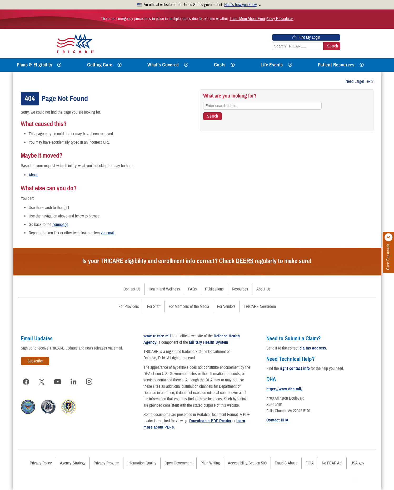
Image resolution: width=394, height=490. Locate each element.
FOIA (310, 463)
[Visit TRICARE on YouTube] (57, 381)
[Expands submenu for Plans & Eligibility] (59, 65)
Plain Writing (210, 463)
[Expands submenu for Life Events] (290, 65)
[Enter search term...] (262, 106)
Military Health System (208, 342)
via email (107, 233)
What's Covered (163, 65)
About (33, 175)
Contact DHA (277, 420)
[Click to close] (389, 237)
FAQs (192, 289)
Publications (214, 289)
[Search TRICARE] (212, 116)
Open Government (178, 463)
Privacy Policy (41, 463)
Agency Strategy (73, 463)
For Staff (154, 306)
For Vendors (226, 306)
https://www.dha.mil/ (284, 389)
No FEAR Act (332, 463)
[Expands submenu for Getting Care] (119, 65)
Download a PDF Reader (210, 421)
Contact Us (132, 289)
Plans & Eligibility (34, 65)
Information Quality (141, 463)
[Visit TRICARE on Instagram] (89, 381)
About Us (263, 289)
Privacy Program (106, 463)
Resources (240, 289)
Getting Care (99, 65)
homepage (60, 224)
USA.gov (357, 463)
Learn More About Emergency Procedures (261, 18)
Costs (220, 65)
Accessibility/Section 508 (247, 463)
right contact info (295, 368)
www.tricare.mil (157, 336)
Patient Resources (336, 65)
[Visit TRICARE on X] (42, 381)
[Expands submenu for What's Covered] (186, 65)
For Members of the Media (189, 306)
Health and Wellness (164, 289)
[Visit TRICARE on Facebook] (26, 381)
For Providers (128, 306)
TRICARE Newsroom (260, 306)
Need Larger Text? (359, 81)
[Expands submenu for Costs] (233, 65)
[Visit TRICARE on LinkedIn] (73, 381)
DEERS (244, 261)
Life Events (272, 65)
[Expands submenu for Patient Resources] (361, 65)
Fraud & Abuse (286, 463)
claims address (313, 348)
